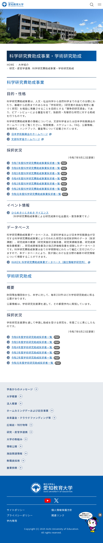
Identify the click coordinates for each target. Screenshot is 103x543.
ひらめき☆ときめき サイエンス (30, 212)
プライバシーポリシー (20, 515)
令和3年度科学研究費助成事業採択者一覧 (35, 183)
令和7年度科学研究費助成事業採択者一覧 (35, 163)
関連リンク (57, 515)
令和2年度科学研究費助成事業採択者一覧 (35, 188)
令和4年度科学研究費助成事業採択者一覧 (35, 178)
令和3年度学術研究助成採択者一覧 (32, 352)
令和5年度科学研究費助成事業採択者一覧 (35, 173)
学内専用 (12, 520)
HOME (10, 64)
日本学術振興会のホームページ (29, 134)
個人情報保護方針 (61, 510)
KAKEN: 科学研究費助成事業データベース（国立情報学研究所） (49, 262)
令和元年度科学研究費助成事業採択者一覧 (36, 194)
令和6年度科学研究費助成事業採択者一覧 (35, 168)
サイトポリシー (16, 510)
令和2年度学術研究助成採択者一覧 (32, 357)
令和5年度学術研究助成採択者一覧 (32, 342)
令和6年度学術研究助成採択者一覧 (32, 337)
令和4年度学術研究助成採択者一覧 (32, 347)
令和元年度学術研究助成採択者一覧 (32, 362)
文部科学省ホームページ (25, 139)
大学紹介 (23, 64)
